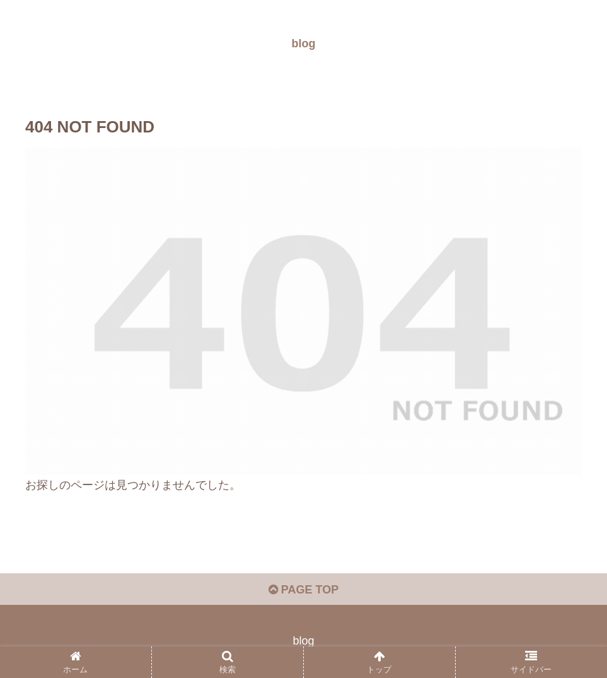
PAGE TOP (303, 589)
